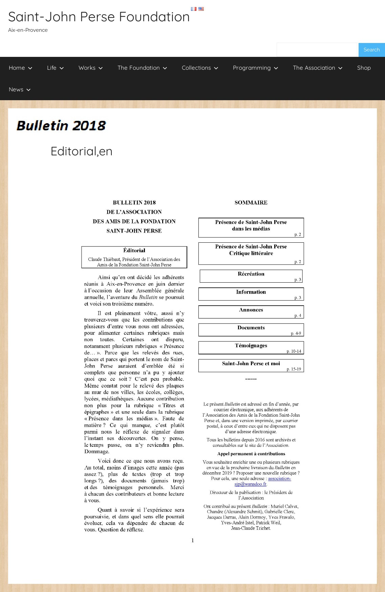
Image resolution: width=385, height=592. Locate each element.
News (20, 89)
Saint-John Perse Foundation (99, 16)
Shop (364, 67)
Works (91, 67)
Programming (255, 67)
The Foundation (142, 67)
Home (21, 67)
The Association (318, 67)
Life (55, 67)
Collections (200, 67)
